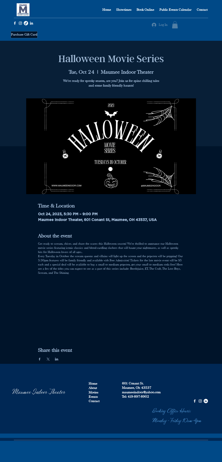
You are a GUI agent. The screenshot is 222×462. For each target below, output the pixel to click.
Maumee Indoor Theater (39, 391)
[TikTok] (26, 23)
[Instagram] (20, 23)
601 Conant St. (133, 383)
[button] (175, 24)
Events (93, 397)
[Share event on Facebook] (39, 359)
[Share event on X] (48, 359)
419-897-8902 (138, 397)
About (93, 388)
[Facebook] (15, 23)
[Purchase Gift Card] (24, 34)
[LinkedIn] (31, 23)
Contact (94, 401)
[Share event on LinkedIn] (56, 359)
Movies (93, 392)
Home (93, 384)
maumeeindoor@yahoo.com (141, 392)
